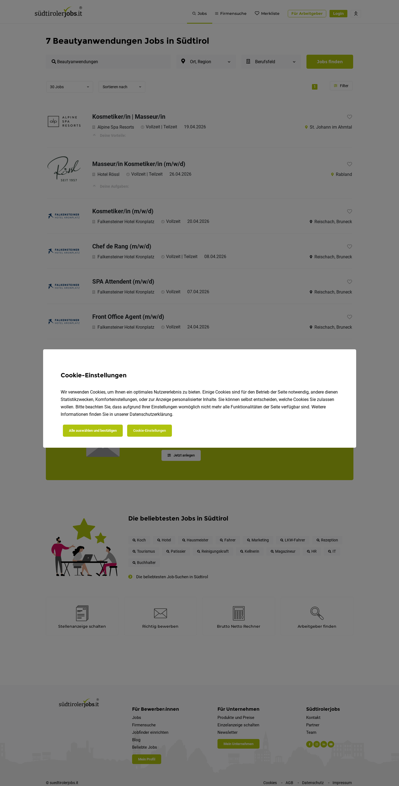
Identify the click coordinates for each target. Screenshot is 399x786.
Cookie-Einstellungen (149, 430)
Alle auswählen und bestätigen (93, 430)
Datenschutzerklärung (151, 414)
